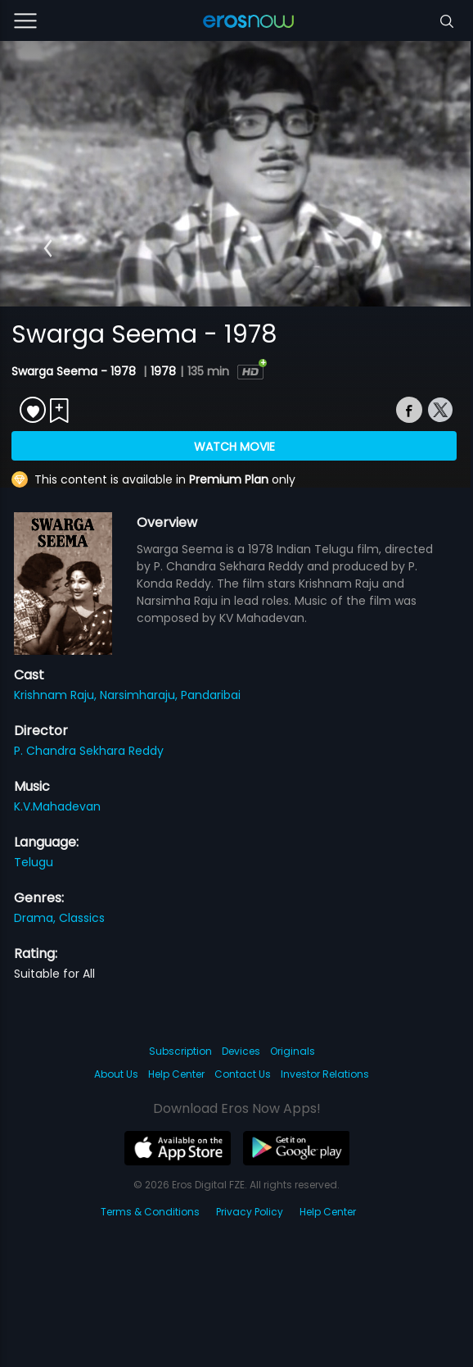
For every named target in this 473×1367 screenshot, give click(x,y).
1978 (163, 371)
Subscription (180, 1051)
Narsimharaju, (140, 695)
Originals (292, 1051)
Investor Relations (325, 1074)
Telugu (33, 862)
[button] (48, 248)
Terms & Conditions (150, 1212)
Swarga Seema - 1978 (75, 371)
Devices (241, 1051)
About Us (116, 1074)
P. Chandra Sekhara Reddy (89, 751)
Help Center (176, 1074)
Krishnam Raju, (57, 695)
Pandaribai (211, 695)
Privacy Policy (249, 1212)
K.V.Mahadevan (57, 806)
